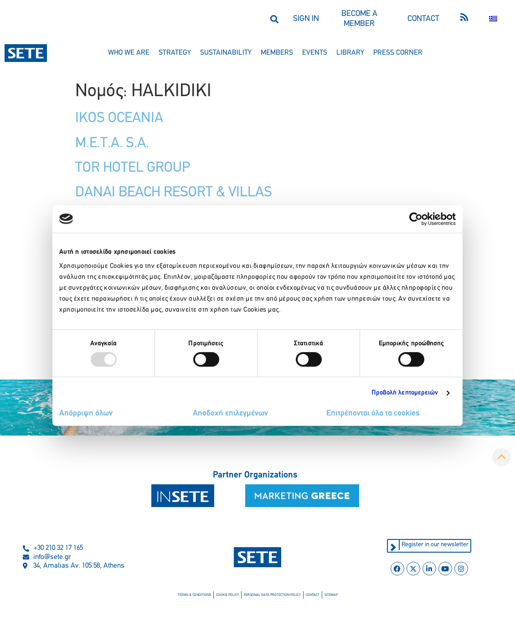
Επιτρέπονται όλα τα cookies (373, 413)
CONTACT (423, 19)
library (350, 52)
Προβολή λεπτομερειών (404, 393)
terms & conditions (194, 595)
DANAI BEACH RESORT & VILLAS (173, 192)
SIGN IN (306, 19)
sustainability (226, 52)
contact (312, 595)
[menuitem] (493, 19)
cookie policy (227, 595)
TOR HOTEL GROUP (132, 168)
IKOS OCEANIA (119, 118)
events (314, 52)
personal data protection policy (272, 595)
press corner (397, 52)
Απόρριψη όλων (86, 413)
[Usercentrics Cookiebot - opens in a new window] (416, 219)
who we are (128, 52)
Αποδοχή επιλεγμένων (230, 413)
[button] (274, 18)
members (277, 52)
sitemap (331, 595)
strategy (175, 52)
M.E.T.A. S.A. (112, 143)
